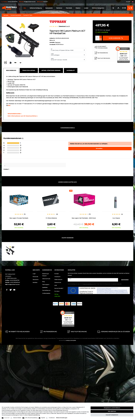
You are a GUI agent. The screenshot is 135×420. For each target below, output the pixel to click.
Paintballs (69, 8)
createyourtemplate (67, 340)
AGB (55, 285)
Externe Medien (17, 417)
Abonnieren (124, 279)
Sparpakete (49, 8)
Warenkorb (35, 279)
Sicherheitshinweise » (13, 113)
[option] (19, 208)
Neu (25, 8)
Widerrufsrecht (58, 279)
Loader (86, 8)
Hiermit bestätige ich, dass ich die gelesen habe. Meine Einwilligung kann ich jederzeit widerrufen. (95, 283)
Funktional (51, 417)
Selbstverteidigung (36, 8)
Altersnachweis (46, 278)
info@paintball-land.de (29, 1)
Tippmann (57, 42)
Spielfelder (45, 287)
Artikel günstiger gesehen (50, 70)
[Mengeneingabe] (97, 37)
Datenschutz (57, 282)
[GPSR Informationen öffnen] (22, 115)
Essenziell (6, 417)
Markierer (59, 8)
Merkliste (35, 282)
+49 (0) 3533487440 (15, 281)
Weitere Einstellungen (61, 417)
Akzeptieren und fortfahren (112, 408)
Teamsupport (45, 284)
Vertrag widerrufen (57, 294)
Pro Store (56, 290)
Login (34, 273)
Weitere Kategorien (98, 8)
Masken (78, 8)
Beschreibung (11, 70)
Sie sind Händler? (58, 287)
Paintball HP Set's (27, 14)
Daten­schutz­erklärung (34, 415)
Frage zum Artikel (28, 70)
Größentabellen (46, 292)
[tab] (11, 69)
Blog (43, 281)
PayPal (43, 417)
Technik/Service (46, 290)
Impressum (57, 276)
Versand (108, 29)
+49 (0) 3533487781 (14, 279)
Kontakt (128, 1)
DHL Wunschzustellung (31, 417)
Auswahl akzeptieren (112, 415)
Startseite (5, 14)
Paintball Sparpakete (15, 14)
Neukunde (35, 276)
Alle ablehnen (112, 411)
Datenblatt (71, 70)
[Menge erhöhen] (100, 36)
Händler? (45, 1)
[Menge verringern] (100, 39)
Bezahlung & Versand (45, 274)
